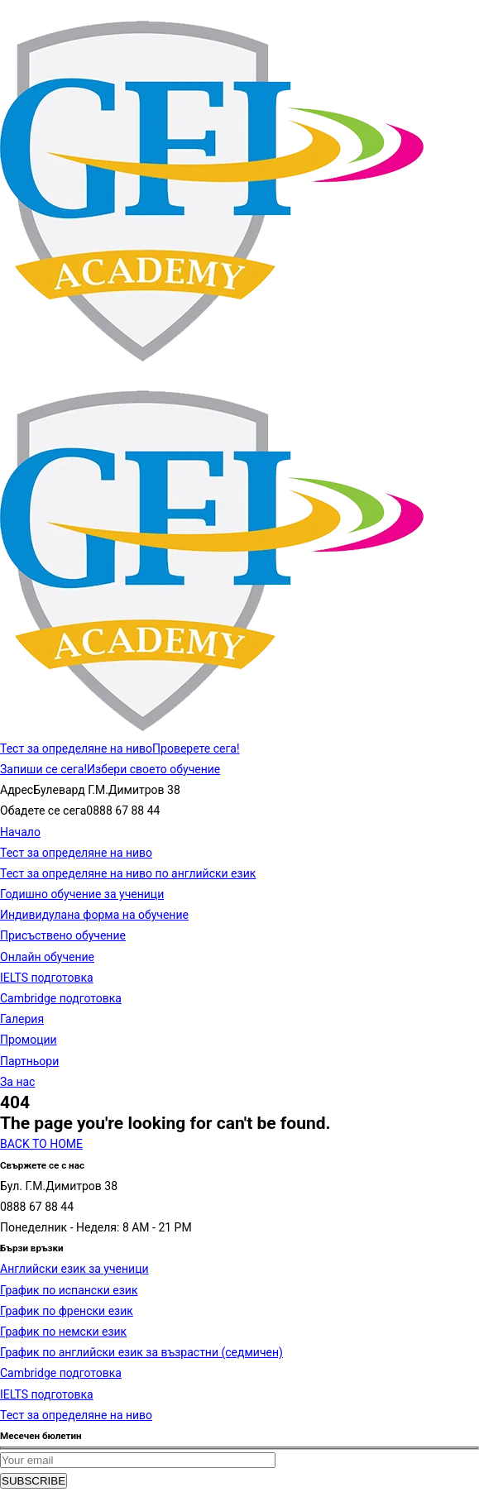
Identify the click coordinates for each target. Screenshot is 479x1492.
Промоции (28, 1039)
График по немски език (63, 1331)
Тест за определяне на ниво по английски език (128, 873)
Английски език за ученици (74, 1268)
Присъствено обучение (63, 935)
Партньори (29, 1061)
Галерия (22, 1019)
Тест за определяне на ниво (76, 852)
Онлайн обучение (47, 957)
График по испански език (68, 1290)
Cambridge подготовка (61, 998)
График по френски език (66, 1310)
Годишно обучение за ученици (82, 894)
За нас (17, 1081)
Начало (20, 832)
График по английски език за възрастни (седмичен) (141, 1352)
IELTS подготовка (46, 977)
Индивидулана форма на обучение (94, 914)
